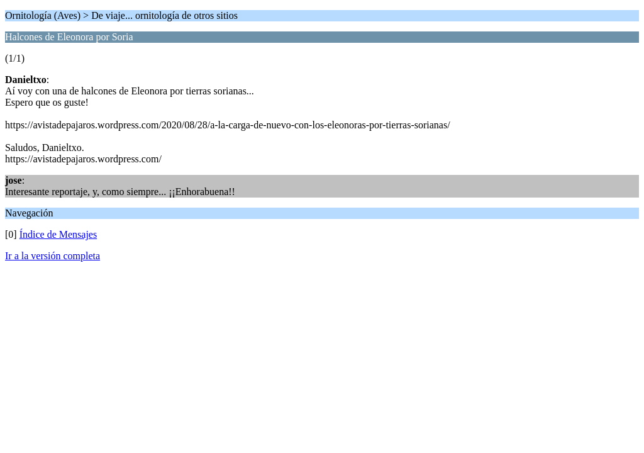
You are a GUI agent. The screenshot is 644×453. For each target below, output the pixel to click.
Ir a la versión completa (52, 255)
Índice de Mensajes (58, 234)
